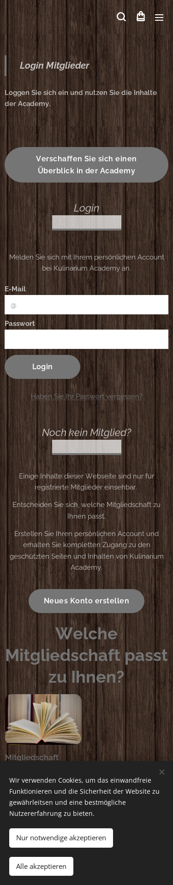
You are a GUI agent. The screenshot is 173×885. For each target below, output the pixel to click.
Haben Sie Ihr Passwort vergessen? (87, 396)
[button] (121, 17)
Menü (159, 17)
